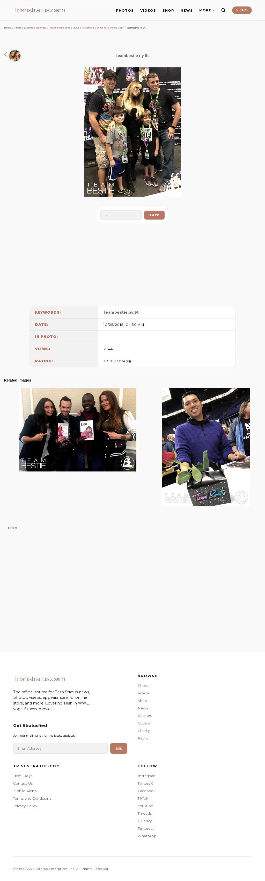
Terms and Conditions (32, 798)
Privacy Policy (25, 806)
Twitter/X (145, 783)
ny (131, 312)
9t (136, 312)
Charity (144, 731)
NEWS (187, 10)
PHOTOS (125, 10)
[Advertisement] (132, 263)
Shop (142, 701)
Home (7, 27)
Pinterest (146, 828)
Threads (145, 813)
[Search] (223, 10)
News (143, 708)
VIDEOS (148, 10)
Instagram (146, 776)
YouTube (145, 806)
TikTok (143, 798)
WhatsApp (147, 836)
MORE (207, 10)
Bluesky (145, 821)
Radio (143, 738)
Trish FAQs (22, 776)
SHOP (168, 10)
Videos (144, 693)
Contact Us (23, 783)
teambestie (116, 312)
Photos (18, 27)
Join (118, 748)
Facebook (147, 791)
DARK (242, 10)
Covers (144, 723)
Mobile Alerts (24, 791)
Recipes (145, 716)
